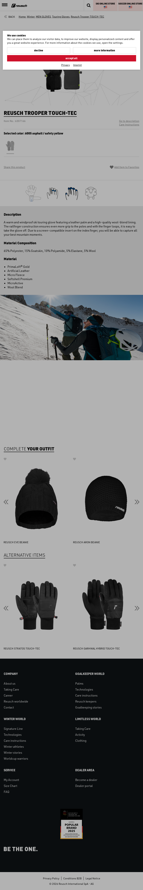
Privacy (65, 64)
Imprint (77, 64)
